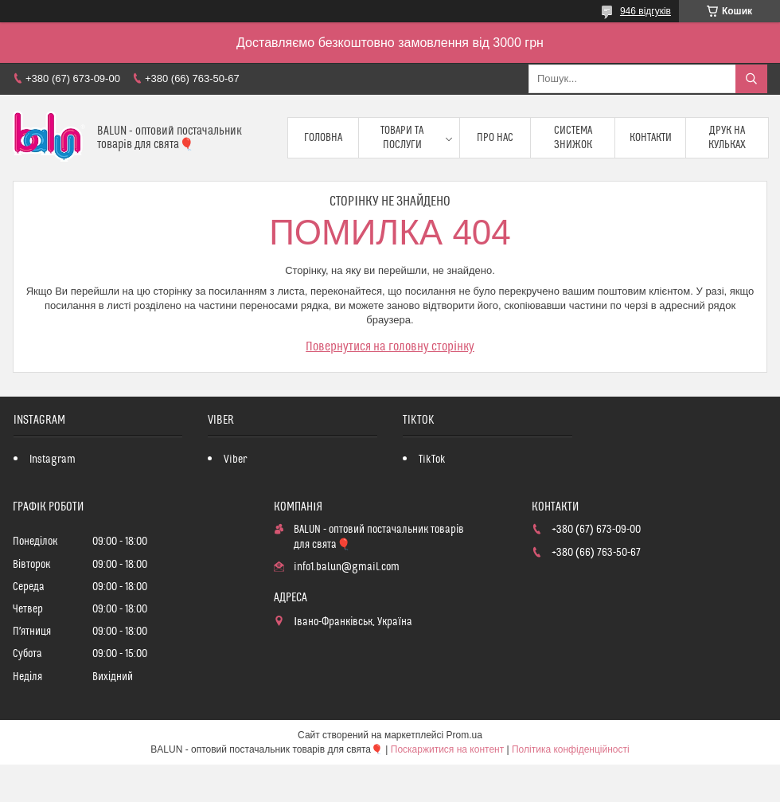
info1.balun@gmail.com (347, 567)
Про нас (495, 137)
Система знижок (573, 137)
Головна (323, 137)
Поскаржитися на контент (447, 749)
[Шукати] (751, 79)
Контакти (651, 137)
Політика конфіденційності (571, 749)
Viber (235, 459)
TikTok (432, 459)
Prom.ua (464, 735)
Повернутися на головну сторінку (390, 346)
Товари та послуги (401, 137)
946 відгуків (645, 11)
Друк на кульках (727, 137)
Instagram (52, 459)
